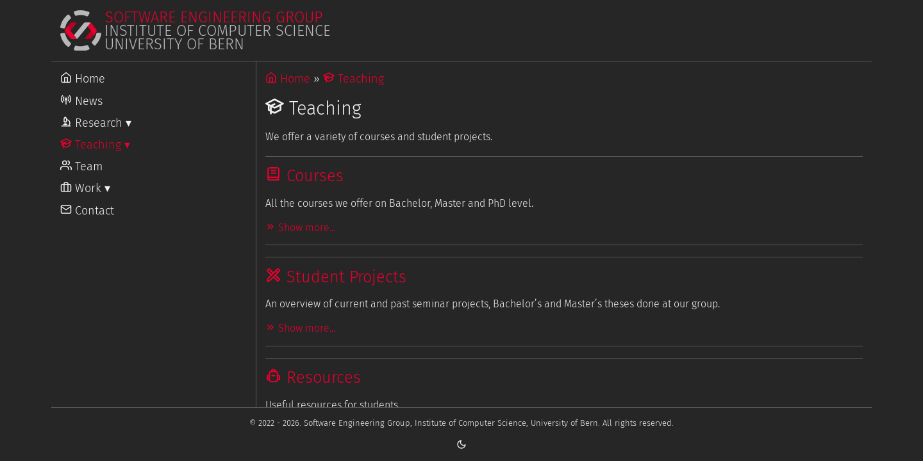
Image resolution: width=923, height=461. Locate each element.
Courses (304, 176)
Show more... (300, 228)
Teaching (353, 79)
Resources (312, 377)
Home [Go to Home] (82, 79)
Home (287, 79)
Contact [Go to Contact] (87, 211)
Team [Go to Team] (81, 166)
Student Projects (335, 277)
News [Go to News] (81, 101)
